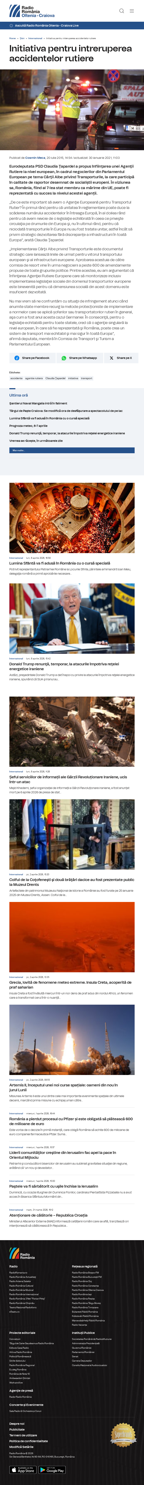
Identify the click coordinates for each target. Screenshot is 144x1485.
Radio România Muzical (21, 1290)
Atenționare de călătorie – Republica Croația (72, 1216)
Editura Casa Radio (19, 1348)
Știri (22, 38)
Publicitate (17, 1429)
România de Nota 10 (19, 1374)
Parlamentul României (83, 1352)
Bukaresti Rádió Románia (85, 1312)
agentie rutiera (34, 378)
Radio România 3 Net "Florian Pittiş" (27, 1299)
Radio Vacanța (79, 1325)
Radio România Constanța (85, 1286)
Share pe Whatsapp (83, 358)
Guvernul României (82, 1348)
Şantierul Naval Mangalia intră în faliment (72, 403)
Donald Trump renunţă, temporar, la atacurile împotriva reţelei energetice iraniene (72, 433)
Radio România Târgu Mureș (86, 1303)
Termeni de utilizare (23, 1435)
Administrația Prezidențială (86, 1343)
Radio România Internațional (23, 1294)
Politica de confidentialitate (28, 1441)
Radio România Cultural (21, 1286)
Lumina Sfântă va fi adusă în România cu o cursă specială (72, 418)
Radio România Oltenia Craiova (88, 1290)
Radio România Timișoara (85, 1307)
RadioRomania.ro (18, 1273)
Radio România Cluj (82, 1281)
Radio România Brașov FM (85, 1273)
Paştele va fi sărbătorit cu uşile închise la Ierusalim (72, 1187)
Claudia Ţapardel (55, 378)
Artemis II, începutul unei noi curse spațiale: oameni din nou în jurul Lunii (72, 1054)
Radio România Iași (82, 1294)
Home (12, 38)
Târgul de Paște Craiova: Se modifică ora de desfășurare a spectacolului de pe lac (72, 411)
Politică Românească (20, 1356)
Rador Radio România (20, 1397)
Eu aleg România (17, 1369)
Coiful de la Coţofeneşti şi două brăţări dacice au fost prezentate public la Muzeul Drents (72, 848)
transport (86, 378)
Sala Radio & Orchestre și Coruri (25, 1411)
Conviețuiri (14, 1339)
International (35, 38)
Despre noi (16, 1423)
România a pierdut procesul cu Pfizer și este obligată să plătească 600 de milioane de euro (72, 1122)
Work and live (16, 1383)
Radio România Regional (21, 1365)
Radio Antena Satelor (20, 1281)
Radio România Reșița (83, 1299)
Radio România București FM (87, 1277)
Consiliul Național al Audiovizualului (89, 1365)
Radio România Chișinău (21, 1303)
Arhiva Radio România (20, 1352)
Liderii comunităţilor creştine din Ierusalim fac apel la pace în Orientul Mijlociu (72, 1155)
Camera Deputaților (82, 1361)
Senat (75, 1356)
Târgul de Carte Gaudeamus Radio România (31, 1343)
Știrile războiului (17, 1361)
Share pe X (124, 358)
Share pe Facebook (35, 358)
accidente (16, 378)
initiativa (73, 378)
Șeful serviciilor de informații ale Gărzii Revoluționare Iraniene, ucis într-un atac (72, 746)
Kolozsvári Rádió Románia (85, 1316)
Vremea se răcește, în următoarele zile (72, 441)
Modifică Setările (21, 1447)
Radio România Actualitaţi (22, 1277)
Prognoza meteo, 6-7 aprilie (72, 426)
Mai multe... (19, 450)
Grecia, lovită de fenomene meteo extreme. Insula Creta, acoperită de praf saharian (72, 951)
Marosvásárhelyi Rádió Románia (88, 1320)
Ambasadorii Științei (19, 1378)
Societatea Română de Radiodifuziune (92, 1339)
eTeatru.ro (14, 1312)
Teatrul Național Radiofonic (23, 1307)
